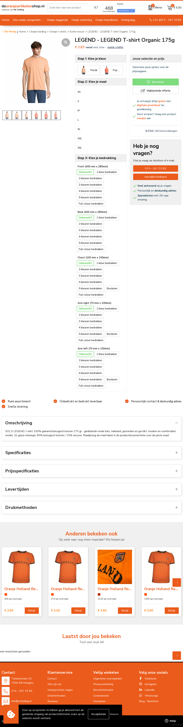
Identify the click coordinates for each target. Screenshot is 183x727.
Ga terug (10, 31)
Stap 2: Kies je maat (92, 81)
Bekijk (31, 610)
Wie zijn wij (54, 684)
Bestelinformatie (103, 690)
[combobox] (71, 7)
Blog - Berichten (148, 701)
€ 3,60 (102, 610)
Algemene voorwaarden (107, 678)
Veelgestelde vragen (60, 690)
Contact (52, 678)
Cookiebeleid (101, 696)
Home (22, 31)
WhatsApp (148, 696)
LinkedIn (147, 690)
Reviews (52, 701)
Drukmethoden (56, 696)
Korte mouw (77, 31)
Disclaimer (99, 701)
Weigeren (114, 714)
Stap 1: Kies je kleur (92, 58)
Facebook (147, 678)
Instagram (148, 684)
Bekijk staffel (115, 47)
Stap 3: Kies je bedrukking (97, 158)
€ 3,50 (8, 610)
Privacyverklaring (103, 684)
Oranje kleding (37, 31)
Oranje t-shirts (57, 31)
